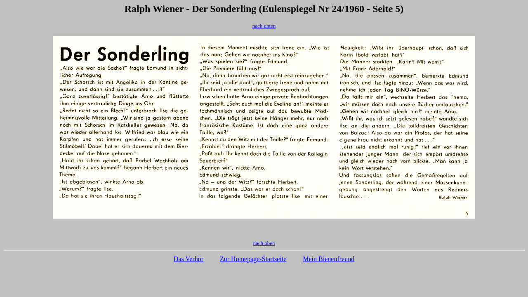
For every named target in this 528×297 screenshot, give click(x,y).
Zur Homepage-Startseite (253, 258)
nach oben (264, 243)
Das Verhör (188, 258)
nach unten (264, 26)
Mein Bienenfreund (328, 258)
